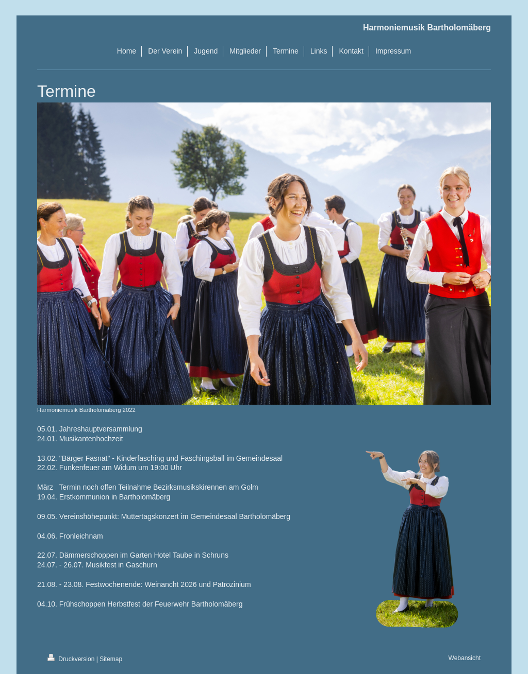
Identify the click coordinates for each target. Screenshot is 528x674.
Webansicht (465, 658)
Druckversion (71, 659)
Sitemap (111, 659)
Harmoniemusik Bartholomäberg (427, 27)
